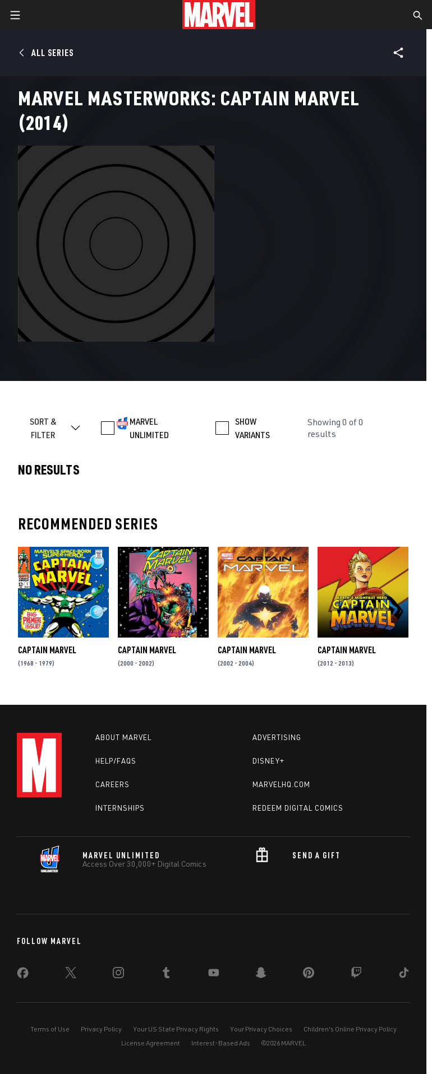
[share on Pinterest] (308, 974)
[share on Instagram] (118, 974)
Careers (112, 784)
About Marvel (123, 737)
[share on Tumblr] (166, 974)
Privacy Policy (101, 1029)
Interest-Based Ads (220, 1043)
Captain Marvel (47, 649)
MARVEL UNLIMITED (149, 428)
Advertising (276, 737)
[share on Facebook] (23, 975)
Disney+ (268, 760)
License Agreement (150, 1043)
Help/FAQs (115, 760)
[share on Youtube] (213, 974)
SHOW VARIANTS (252, 428)
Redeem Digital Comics (297, 807)
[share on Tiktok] (404, 974)
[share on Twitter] (70, 974)
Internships (120, 807)
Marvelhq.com (281, 784)
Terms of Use (50, 1029)
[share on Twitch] (356, 974)
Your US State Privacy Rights (176, 1029)
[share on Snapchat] (260, 974)
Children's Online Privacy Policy (350, 1029)
